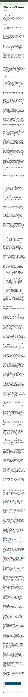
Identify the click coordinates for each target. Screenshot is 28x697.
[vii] (6, 53)
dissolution (20, 154)
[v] (12, 38)
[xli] (21, 440)
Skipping (10, 100)
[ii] (8, 25)
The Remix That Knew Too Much (11, 524)
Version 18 (4, 691)
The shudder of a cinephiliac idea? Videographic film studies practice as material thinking (12, 502)
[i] (9, 20)
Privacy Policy (17, 692)
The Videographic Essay (10, 1)
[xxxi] (21, 326)
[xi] (19, 90)
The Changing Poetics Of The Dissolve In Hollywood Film (12, 667)
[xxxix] (4, 403)
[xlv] (4, 478)
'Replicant (12, 591)
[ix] (6, 57)
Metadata (19, 691)
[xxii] (12, 209)
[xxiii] (14, 223)
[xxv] (21, 242)
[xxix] (22, 293)
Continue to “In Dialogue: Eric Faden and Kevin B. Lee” (12, 683)
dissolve (14, 81)
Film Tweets (11, 590)
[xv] (22, 121)
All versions (16, 691)
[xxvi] (22, 249)
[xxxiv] (22, 338)
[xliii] (19, 461)
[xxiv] (22, 228)
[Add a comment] (4, 686)
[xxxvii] (8, 385)
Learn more (20, 3)
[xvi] (16, 140)
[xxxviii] (7, 394)
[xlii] (16, 450)
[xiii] (4, 539)
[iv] (3, 500)
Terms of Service (13, 692)
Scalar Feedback (21, 692)
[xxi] (18, 207)
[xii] (20, 94)
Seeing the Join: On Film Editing (15, 537)
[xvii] (23, 151)
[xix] (18, 173)
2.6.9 (10, 692)
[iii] (9, 28)
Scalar (8, 692)
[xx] (4, 575)
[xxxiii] (18, 336)
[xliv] (17, 472)
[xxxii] (4, 613)
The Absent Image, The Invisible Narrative (15, 492)
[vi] (3, 513)
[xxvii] (4, 588)
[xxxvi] (13, 374)
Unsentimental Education (7, 540)
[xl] (21, 429)
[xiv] (11, 102)
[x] (8, 70)
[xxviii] (8, 264)
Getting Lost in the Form (16, 567)
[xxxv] (16, 358)
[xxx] (23, 299)
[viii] (16, 55)
